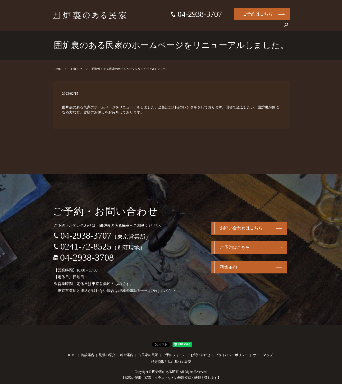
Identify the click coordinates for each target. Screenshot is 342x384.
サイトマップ (263, 355)
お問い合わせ (270, 27)
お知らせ (76, 69)
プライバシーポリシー (231, 355)
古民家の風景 (245, 27)
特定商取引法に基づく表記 (171, 362)
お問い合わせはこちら (241, 228)
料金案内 (222, 27)
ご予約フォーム (174, 355)
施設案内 (182, 27)
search (286, 27)
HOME (165, 27)
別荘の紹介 (202, 27)
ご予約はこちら (258, 14)
